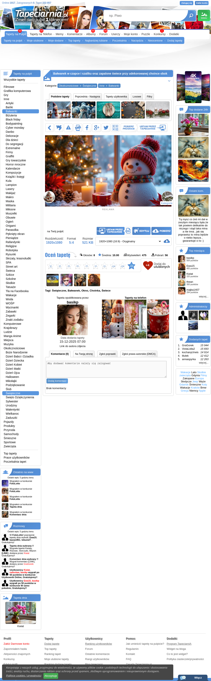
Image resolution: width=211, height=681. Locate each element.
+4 (147, 265)
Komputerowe (12, 323)
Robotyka (12, 250)
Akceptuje (50, 675)
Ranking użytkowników (98, 643)
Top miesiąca (196, 250)
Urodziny (11, 405)
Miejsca (8, 340)
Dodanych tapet (198, 339)
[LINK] (31, 561)
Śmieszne (10, 438)
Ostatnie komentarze (97, 653)
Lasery (10, 189)
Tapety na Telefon (41, 34)
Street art (12, 266)
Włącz (198, 677)
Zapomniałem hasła (15, 648)
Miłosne (10, 209)
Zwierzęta (10, 446)
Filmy (204, 375)
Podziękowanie (15, 385)
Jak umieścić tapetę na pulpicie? (145, 643)
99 (105, 30)
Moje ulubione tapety (56, 659)
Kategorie (166, 203)
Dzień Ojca (13, 372)
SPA (8, 262)
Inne (6, 99)
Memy (59, 34)
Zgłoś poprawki (107, 354)
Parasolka (12, 229)
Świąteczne (13, 393)
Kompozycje (13, 172)
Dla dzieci (12, 140)
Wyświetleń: (135, 255)
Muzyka (8, 344)
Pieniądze (12, 238)
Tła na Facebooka (17, 291)
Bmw (203, 387)
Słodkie (10, 283)
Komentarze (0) (60, 354)
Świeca (10, 270)
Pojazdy (9, 421)
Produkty (9, 426)
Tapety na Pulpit (16, 34)
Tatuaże (11, 287)
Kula (8, 180)
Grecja (185, 390)
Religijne (11, 246)
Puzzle (145, 34)
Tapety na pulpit (13, 40)
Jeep (195, 381)
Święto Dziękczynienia (20, 397)
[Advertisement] (105, 58)
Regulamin (132, 648)
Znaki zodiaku (14, 319)
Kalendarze (13, 168)
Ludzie (8, 332)
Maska (10, 201)
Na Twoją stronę (84, 354)
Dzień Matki (13, 368)
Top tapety (74, 40)
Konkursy (160, 34)
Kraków (195, 387)
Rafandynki (13, 242)
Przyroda (9, 430)
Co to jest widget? (177, 653)
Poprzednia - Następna (87, 96)
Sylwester (12, 401)
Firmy (9, 152)
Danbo (10, 131)
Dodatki (174, 34)
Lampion (11, 184)
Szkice (10, 274)
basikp (72, 317)
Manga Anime (12, 336)
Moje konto (131, 34)
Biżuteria (11, 115)
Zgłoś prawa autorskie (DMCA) (139, 354)
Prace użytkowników (17, 457)
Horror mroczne (15, 164)
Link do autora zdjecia (72, 346)
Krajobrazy (10, 327)
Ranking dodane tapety (58, 664)
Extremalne (13, 148)
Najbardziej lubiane (96, 40)
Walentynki (13, 409)
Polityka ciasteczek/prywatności (185, 659)
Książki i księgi (15, 176)
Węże (202, 381)
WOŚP (10, 303)
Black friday (13, 119)
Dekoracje (12, 135)
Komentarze (74, 34)
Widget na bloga (176, 648)
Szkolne (11, 278)
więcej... (204, 296)
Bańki (9, 107)
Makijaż (10, 193)
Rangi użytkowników (97, 659)
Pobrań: (159, 255)
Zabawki (11, 311)
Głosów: (87, 255)
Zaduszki (11, 417)
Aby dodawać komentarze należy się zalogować (106, 371)
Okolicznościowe (14, 348)
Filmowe (9, 86)
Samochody (11, 434)
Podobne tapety (60, 96)
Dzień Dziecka (15, 360)
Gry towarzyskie (16, 160)
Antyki (9, 103)
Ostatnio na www (23, 472)
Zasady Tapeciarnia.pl (139, 664)
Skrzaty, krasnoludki (18, 258)
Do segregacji (14, 144)
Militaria (10, 205)
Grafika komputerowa (17, 91)
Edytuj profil (11, 664)
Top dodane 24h (198, 109)
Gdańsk (184, 384)
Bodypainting (14, 123)
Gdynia (195, 375)
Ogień (9, 221)
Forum (103, 34)
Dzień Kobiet (14, 364)
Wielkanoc (12, 413)
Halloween (12, 376)
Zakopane (188, 378)
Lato (193, 372)
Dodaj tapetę (174, 40)
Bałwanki (11, 111)
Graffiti (10, 156)
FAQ (128, 659)
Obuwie (10, 217)
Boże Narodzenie (17, 352)
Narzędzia (137, 40)
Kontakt (130, 653)
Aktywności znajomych (17, 653)
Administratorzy (198, 306)
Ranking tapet (52, 653)
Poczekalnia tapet (15, 461)
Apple (202, 390)
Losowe (137, 96)
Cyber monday (15, 127)
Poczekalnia (119, 40)
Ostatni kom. (196, 190)
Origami (11, 225)
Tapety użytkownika (116, 96)
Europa (199, 378)
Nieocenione (155, 40)
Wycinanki (12, 307)
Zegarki (10, 315)
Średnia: (108, 255)
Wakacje (11, 295)
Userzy (115, 34)
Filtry (149, 96)
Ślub (8, 389)
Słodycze (186, 381)
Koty (204, 384)
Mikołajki (11, 381)
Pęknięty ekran (15, 234)
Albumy (91, 34)
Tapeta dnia (20, 597)
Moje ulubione (35, 40)
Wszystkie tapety (14, 79)
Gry (6, 95)
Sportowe (10, 442)
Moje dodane (55, 40)
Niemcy (193, 390)
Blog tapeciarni (94, 664)
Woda (9, 299)
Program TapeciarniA (179, 643)
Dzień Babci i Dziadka (19, 356)
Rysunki (11, 254)
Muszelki (11, 213)
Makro (10, 197)
